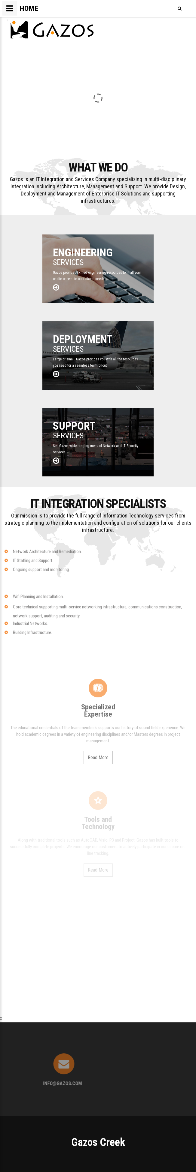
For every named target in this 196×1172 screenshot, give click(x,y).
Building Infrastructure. (32, 636)
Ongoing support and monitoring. (41, 573)
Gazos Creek (98, 1142)
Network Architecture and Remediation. (47, 555)
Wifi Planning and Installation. (38, 600)
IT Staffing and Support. (33, 564)
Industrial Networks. (30, 627)
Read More (98, 757)
